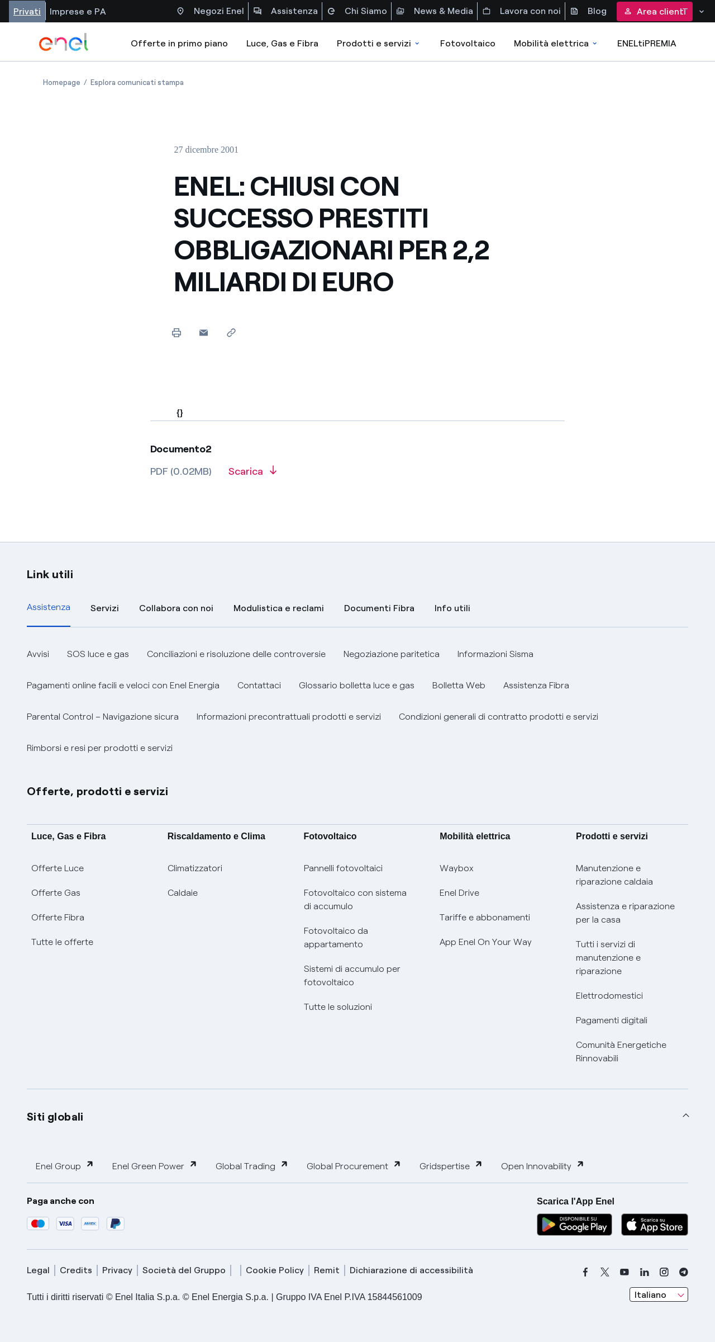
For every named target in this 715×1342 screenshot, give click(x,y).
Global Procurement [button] (354, 1165)
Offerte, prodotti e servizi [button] (98, 791)
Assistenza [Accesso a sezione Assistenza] (285, 11)
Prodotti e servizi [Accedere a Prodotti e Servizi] (379, 43)
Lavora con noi (521, 11)
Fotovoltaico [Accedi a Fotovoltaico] (467, 43)
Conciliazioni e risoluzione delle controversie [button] (236, 654)
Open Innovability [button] (543, 1165)
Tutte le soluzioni (338, 1006)
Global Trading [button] (252, 1165)
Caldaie (183, 892)
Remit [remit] (327, 1270)
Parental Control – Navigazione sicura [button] (103, 716)
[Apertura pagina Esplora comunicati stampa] (137, 82)
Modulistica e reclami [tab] (278, 608)
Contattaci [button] (259, 685)
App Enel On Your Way (486, 942)
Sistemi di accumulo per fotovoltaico (352, 975)
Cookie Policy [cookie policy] (275, 1270)
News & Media (434, 11)
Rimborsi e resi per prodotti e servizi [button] (100, 748)
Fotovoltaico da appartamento (336, 937)
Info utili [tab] (452, 608)
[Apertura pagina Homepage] (61, 82)
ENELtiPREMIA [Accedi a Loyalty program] (646, 43)
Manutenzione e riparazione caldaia (614, 875)
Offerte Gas (55, 892)
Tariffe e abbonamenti (485, 917)
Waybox (457, 868)
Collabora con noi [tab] (176, 608)
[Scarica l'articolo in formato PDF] (252, 475)
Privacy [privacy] (117, 1270)
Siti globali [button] (55, 1116)
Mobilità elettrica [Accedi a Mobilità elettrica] (556, 43)
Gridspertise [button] (451, 1165)
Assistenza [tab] (48, 607)
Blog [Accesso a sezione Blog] (588, 11)
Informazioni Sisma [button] (495, 654)
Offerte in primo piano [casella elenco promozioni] (179, 43)
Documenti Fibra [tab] (379, 608)
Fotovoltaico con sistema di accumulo (355, 899)
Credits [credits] (76, 1270)
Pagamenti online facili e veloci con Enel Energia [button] (123, 685)
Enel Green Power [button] (155, 1165)
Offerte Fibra (57, 917)
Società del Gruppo (184, 1270)
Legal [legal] (38, 1270)
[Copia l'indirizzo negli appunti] (231, 332)
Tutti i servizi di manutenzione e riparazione (608, 957)
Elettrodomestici (609, 995)
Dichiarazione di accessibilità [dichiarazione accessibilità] (411, 1270)
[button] (203, 332)
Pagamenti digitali (611, 1020)
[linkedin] (644, 1272)
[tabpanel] (357, 701)
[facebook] (585, 1272)
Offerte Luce (57, 868)
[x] (604, 1272)
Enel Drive (459, 892)
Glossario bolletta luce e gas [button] (356, 685)
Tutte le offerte (62, 942)
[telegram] (683, 1272)
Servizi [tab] (104, 608)
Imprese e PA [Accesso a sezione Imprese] (78, 11)
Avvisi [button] (38, 654)
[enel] (64, 42)
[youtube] (624, 1272)
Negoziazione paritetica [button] (392, 654)
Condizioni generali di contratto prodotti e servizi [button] (498, 716)
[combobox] (659, 1294)
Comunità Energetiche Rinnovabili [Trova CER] (621, 1051)
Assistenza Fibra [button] (536, 685)
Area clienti (654, 11)
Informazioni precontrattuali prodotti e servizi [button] (289, 716)
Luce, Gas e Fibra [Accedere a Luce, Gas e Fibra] (282, 43)
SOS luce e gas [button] (98, 654)
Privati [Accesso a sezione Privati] (27, 11)
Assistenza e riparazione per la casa (625, 913)
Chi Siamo (357, 11)
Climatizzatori (195, 868)
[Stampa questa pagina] (176, 332)
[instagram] (664, 1272)
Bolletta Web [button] (458, 685)
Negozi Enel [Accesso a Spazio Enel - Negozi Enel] (210, 11)
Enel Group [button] (65, 1165)
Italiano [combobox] (650, 1294)
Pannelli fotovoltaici (343, 868)
